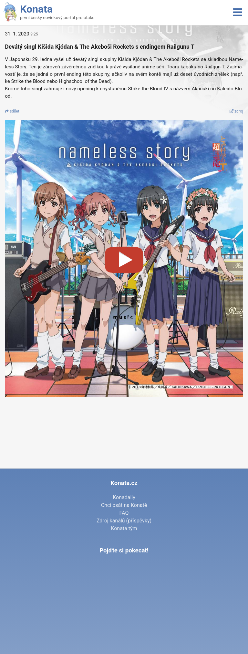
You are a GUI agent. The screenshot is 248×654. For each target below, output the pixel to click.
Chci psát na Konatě (124, 505)
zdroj (236, 111)
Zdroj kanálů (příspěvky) (124, 521)
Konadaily (124, 497)
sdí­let (12, 111)
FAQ (124, 513)
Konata (36, 9)
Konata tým (124, 528)
